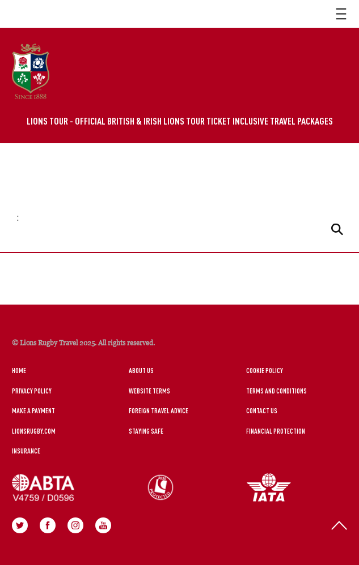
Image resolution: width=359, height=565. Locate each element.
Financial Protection (275, 431)
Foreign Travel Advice (158, 410)
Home (19, 370)
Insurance (26, 451)
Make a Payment (33, 410)
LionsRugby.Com (34, 431)
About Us (141, 370)
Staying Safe (146, 431)
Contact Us (261, 410)
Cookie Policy (264, 370)
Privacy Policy (32, 391)
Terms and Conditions (276, 391)
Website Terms (149, 391)
